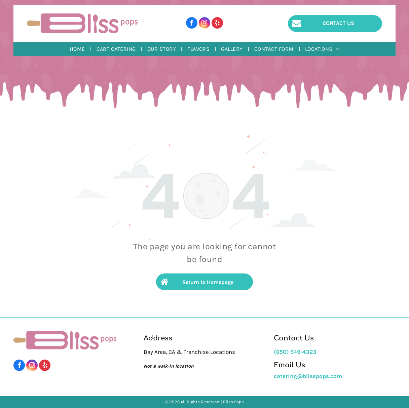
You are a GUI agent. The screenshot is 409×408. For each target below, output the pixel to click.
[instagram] (204, 23)
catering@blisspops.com (308, 376)
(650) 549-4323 (295, 351)
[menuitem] (78, 49)
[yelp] (217, 23)
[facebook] (191, 23)
